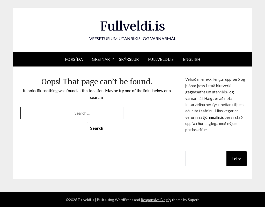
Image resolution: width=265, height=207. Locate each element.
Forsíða (74, 59)
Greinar (101, 59)
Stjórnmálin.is (212, 117)
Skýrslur (129, 59)
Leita (236, 158)
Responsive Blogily (156, 199)
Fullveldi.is (132, 26)
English (191, 59)
